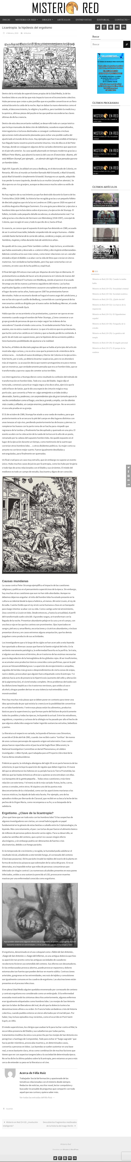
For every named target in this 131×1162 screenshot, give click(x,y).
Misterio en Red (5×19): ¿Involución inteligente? (21, 1124)
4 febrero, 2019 (13, 33)
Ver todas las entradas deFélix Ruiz (37, 1097)
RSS (97, 271)
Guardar (10, 1108)
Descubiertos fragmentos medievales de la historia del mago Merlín (59, 1124)
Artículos (29, 33)
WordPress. (74, 1150)
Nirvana (66, 1150)
